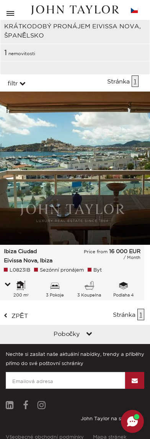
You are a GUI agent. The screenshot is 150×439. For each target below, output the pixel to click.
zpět (19, 315)
